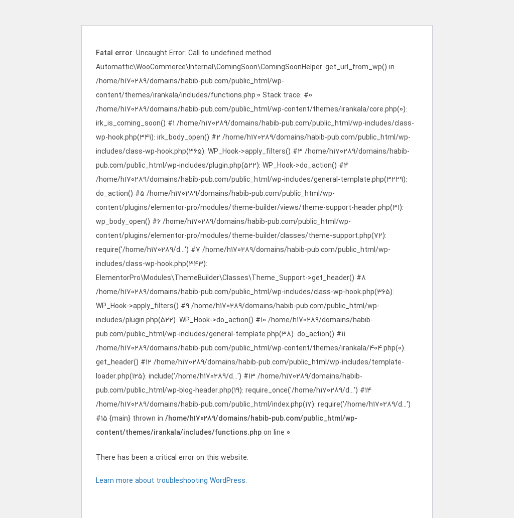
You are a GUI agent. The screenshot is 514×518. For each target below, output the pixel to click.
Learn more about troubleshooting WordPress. (171, 481)
